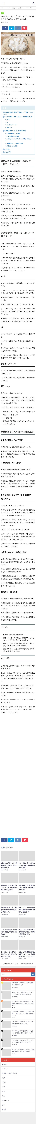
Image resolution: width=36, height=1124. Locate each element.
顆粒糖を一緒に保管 (11, 146)
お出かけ (4, 1064)
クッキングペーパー (11, 124)
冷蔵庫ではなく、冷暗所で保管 (14, 143)
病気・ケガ (5, 1100)
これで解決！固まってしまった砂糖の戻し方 (17, 116)
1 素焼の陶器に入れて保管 (13, 133)
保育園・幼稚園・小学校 (9, 1073)
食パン (8, 119)
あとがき (7, 152)
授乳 (3, 1091)
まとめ (6, 149)
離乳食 (4, 1109)
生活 (3, 1096)
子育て (4, 1082)
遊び (3, 1105)
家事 (3, 12)
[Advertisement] (18, 775)
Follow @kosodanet (27, 963)
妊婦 (3, 1077)
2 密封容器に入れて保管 (12, 136)
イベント (4, 1068)
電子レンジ (9, 127)
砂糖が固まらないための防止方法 (14, 130)
